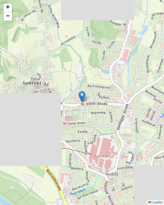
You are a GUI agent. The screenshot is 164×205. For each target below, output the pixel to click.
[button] (82, 96)
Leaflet (155, 202)
